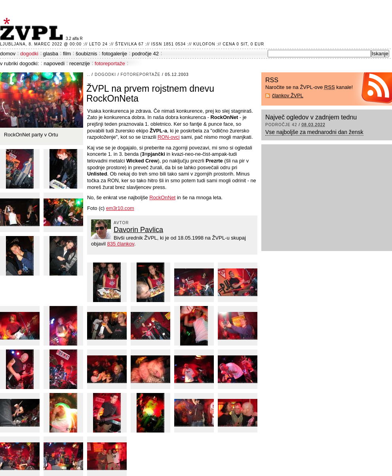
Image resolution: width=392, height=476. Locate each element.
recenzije (79, 63)
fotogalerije (114, 54)
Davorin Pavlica (138, 230)
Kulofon (204, 44)
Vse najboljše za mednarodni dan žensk (314, 132)
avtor (121, 223)
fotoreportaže (110, 63)
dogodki (29, 54)
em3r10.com (120, 208)
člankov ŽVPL (287, 95)
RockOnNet (162, 197)
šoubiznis (86, 54)
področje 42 (145, 54)
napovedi (54, 63)
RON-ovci (168, 137)
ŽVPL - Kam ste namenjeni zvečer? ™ (33, 29)
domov (7, 54)
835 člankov (120, 244)
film (67, 54)
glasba (50, 54)
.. (88, 74)
